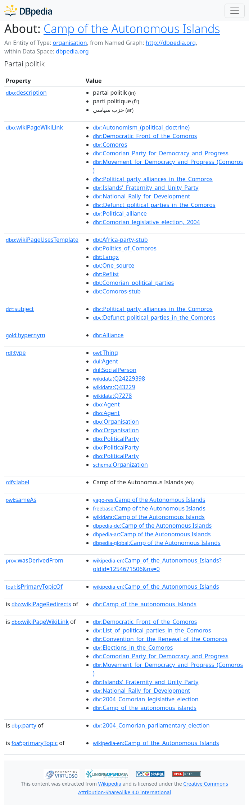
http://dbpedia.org (171, 43)
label (18, 482)
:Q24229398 (119, 378)
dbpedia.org (72, 51)
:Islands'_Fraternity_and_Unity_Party (145, 188)
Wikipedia (109, 783)
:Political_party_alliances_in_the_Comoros (153, 179)
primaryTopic (35, 743)
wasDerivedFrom (34, 560)
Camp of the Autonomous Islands (132, 28)
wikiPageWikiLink (34, 127)
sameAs (21, 500)
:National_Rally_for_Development (141, 196)
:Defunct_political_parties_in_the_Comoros (154, 205)
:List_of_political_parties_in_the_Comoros (152, 630)
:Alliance (108, 335)
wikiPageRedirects (41, 604)
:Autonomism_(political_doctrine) (141, 127)
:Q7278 (112, 396)
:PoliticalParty (116, 439)
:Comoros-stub (117, 291)
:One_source (113, 265)
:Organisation (116, 421)
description (26, 92)
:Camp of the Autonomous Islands (149, 500)
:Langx (106, 257)
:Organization (120, 465)
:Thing (105, 353)
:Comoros (110, 145)
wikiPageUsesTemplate (42, 240)
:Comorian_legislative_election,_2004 (146, 222)
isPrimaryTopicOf (34, 586)
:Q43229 (114, 387)
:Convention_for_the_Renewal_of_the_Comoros (160, 639)
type (16, 353)
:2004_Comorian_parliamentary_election (151, 725)
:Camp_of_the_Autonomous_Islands (156, 586)
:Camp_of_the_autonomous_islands (144, 604)
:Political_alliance (120, 213)
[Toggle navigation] (235, 11)
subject (20, 309)
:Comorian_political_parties (133, 283)
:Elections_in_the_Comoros (133, 647)
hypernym (25, 335)
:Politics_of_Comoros (125, 248)
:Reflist (106, 274)
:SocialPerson (114, 370)
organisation (70, 43)
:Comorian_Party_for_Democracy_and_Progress (160, 153)
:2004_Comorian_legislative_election (146, 699)
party (24, 725)
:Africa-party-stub (120, 240)
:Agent (105, 361)
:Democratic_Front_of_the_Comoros (145, 136)
